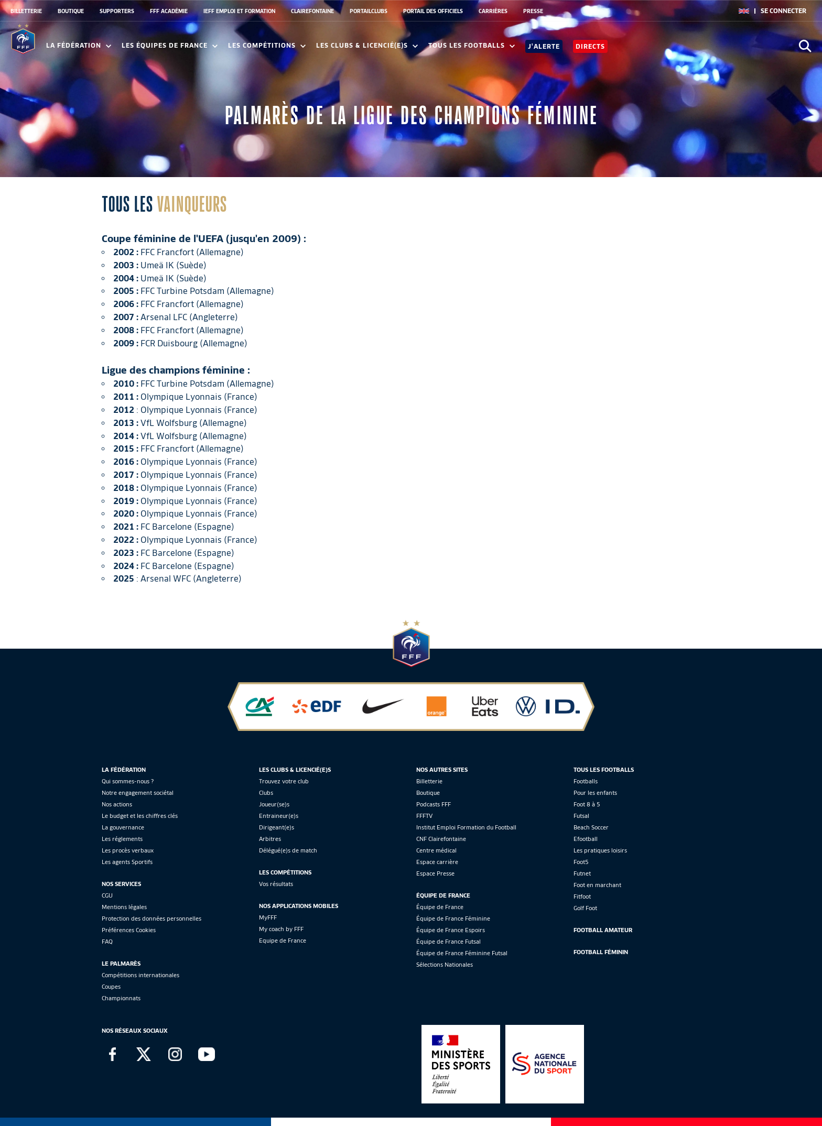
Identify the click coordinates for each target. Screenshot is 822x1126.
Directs (590, 46)
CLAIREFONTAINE (312, 11)
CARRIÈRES (493, 11)
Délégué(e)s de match (288, 850)
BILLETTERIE (26, 11)
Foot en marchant (597, 885)
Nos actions (117, 804)
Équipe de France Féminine (453, 918)
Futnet (582, 873)
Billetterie (429, 781)
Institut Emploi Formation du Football (466, 827)
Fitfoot (582, 896)
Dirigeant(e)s (276, 827)
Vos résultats (276, 884)
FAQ (107, 941)
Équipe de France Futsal (448, 941)
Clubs (266, 792)
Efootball (586, 839)
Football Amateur (603, 930)
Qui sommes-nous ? (128, 781)
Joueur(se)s (274, 804)
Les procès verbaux (128, 850)
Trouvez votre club (284, 781)
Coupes (111, 986)
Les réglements (122, 839)
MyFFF (268, 917)
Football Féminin (601, 952)
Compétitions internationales (140, 975)
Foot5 (581, 862)
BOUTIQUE (71, 11)
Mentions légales (124, 907)
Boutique (428, 792)
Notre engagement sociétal (138, 792)
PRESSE (533, 11)
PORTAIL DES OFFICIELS (433, 11)
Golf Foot (585, 908)
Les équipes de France (170, 45)
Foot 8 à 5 (587, 804)
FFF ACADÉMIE (169, 11)
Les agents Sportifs (127, 862)
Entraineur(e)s (278, 815)
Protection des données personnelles (151, 918)
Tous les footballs (471, 45)
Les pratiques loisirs (600, 850)
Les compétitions (267, 45)
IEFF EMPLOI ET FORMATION (239, 11)
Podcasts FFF (433, 804)
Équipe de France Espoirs (450, 930)
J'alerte (544, 46)
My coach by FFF (281, 929)
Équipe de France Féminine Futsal (461, 953)
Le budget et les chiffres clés (140, 815)
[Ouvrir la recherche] (805, 45)
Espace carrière (437, 862)
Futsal (581, 815)
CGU (107, 895)
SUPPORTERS (117, 11)
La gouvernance (123, 827)
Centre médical (436, 850)
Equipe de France (282, 940)
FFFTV (424, 815)
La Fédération (78, 45)
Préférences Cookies (129, 930)
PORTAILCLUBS (368, 11)
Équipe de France (439, 907)
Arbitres (270, 839)
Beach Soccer (591, 827)
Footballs (586, 781)
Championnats (121, 998)
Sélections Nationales (444, 964)
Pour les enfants (595, 792)
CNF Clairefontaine (441, 839)
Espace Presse (435, 873)
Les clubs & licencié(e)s (367, 45)
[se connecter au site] (783, 11)
